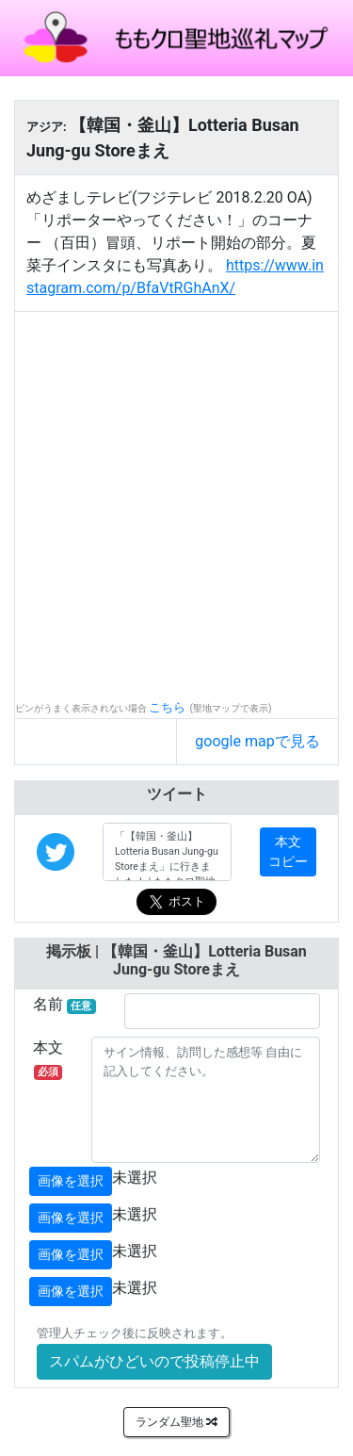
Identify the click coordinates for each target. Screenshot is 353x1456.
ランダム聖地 (176, 1422)
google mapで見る (257, 741)
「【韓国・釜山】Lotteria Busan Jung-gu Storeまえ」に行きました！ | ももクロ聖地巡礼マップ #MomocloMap (167, 852)
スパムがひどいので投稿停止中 (154, 1361)
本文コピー (288, 851)
